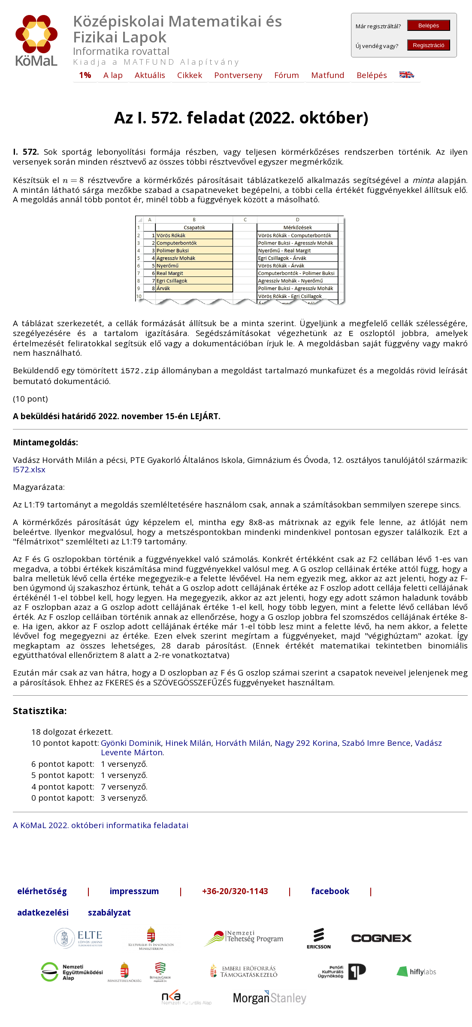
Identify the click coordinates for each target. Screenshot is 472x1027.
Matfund (328, 74)
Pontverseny (238, 74)
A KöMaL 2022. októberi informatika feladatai (100, 823)
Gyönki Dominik (131, 741)
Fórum (286, 74)
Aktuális (150, 74)
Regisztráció (428, 45)
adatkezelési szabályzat (74, 910)
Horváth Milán (242, 741)
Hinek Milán (188, 741)
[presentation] (73, 179)
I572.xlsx (29, 467)
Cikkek (189, 74)
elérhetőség (42, 889)
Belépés (428, 25)
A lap (113, 74)
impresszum (134, 889)
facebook (330, 889)
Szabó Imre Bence (376, 741)
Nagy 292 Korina (306, 741)
